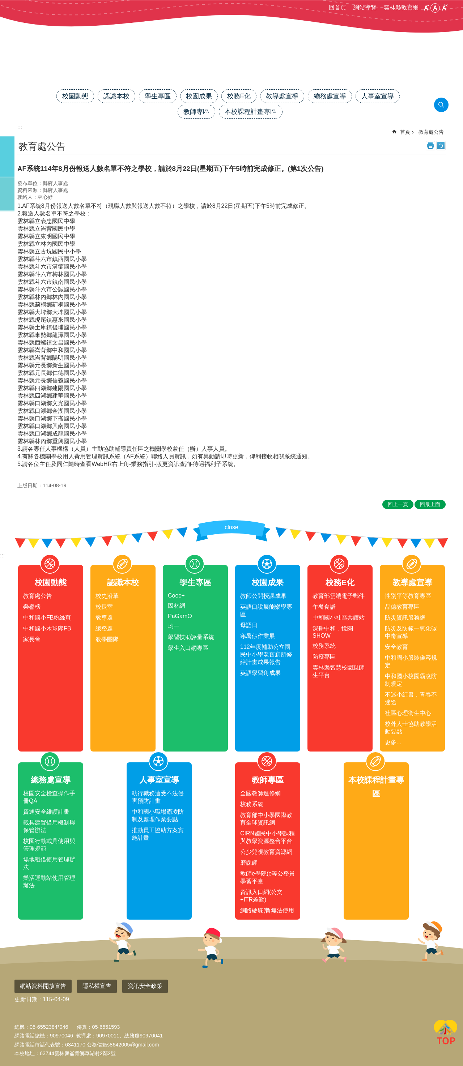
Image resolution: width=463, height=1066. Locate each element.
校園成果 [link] (199, 96)
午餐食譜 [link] (324, 607)
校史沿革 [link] (107, 596)
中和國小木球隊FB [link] (47, 628)
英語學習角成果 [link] (260, 673)
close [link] (231, 527)
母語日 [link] (249, 625)
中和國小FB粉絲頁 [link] (47, 618)
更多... (393, 742)
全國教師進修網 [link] (260, 793)
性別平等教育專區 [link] (408, 596)
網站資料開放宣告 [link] (43, 986)
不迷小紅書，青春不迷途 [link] (411, 698)
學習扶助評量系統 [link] (191, 637)
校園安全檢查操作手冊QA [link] (49, 797)
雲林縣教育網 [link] (401, 7)
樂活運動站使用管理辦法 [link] (49, 882)
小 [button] (426, 8)
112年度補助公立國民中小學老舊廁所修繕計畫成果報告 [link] (266, 654)
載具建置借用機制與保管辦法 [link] (49, 826)
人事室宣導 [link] (377, 96)
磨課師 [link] (249, 863)
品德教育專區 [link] (402, 607)
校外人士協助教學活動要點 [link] (411, 728)
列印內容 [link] (430, 145)
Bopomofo (441, 145)
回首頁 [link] (337, 7)
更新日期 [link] (26, 999)
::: (2, 555)
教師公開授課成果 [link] (263, 596)
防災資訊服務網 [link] (405, 618)
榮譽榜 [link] (32, 607)
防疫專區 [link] (324, 657)
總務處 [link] (104, 628)
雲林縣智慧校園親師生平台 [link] (339, 671)
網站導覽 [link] (365, 7)
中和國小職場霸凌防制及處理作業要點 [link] (158, 815)
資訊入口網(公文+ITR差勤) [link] (261, 896)
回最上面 (445, 1033)
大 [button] (444, 8)
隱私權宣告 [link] (96, 986)
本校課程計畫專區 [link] (251, 111)
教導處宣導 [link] (282, 96)
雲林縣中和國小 (231, 64)
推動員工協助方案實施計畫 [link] (158, 834)
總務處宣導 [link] (330, 96)
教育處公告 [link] (431, 132)
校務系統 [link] (324, 646)
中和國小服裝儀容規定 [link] (411, 661)
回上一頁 (398, 504)
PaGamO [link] (180, 616)
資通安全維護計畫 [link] (46, 812)
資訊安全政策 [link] (145, 986)
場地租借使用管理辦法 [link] (49, 863)
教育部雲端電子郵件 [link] (339, 596)
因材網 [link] (176, 606)
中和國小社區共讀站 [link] (339, 618)
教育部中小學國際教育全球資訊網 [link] (266, 819)
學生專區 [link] (158, 96)
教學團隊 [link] (107, 639)
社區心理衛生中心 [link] (408, 713)
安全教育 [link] (396, 647)
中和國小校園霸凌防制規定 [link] (411, 680)
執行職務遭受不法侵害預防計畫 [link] (158, 797)
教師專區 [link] (196, 111)
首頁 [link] (405, 132)
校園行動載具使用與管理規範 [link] (49, 845)
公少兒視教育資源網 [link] (266, 852)
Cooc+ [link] (176, 595)
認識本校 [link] (116, 96)
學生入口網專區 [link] (188, 648)
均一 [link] (173, 626)
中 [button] (435, 8)
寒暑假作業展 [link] (257, 636)
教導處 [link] (104, 618)
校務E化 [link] (239, 96)
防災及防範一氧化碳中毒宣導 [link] (411, 632)
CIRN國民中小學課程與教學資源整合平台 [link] (267, 837)
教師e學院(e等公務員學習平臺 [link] (267, 877)
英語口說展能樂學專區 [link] (266, 610)
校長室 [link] (104, 607)
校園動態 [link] (75, 96)
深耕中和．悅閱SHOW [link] (333, 632)
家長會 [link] (32, 639)
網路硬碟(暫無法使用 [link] (267, 910)
